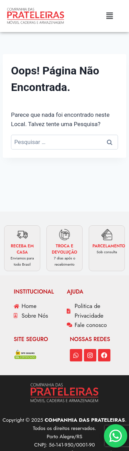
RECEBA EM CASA (22, 249)
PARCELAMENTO (109, 246)
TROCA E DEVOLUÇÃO (64, 249)
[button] (109, 15)
